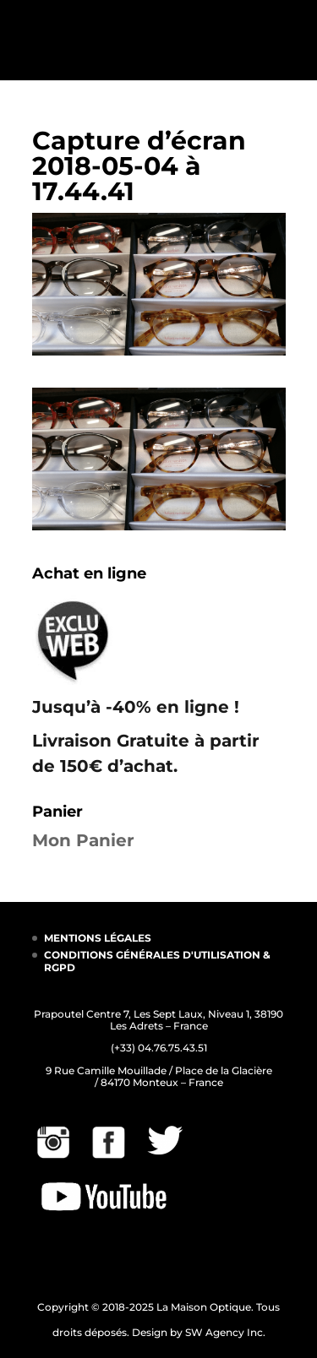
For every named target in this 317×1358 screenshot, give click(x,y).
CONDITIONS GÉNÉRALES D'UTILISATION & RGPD (157, 960)
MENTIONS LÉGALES (97, 938)
